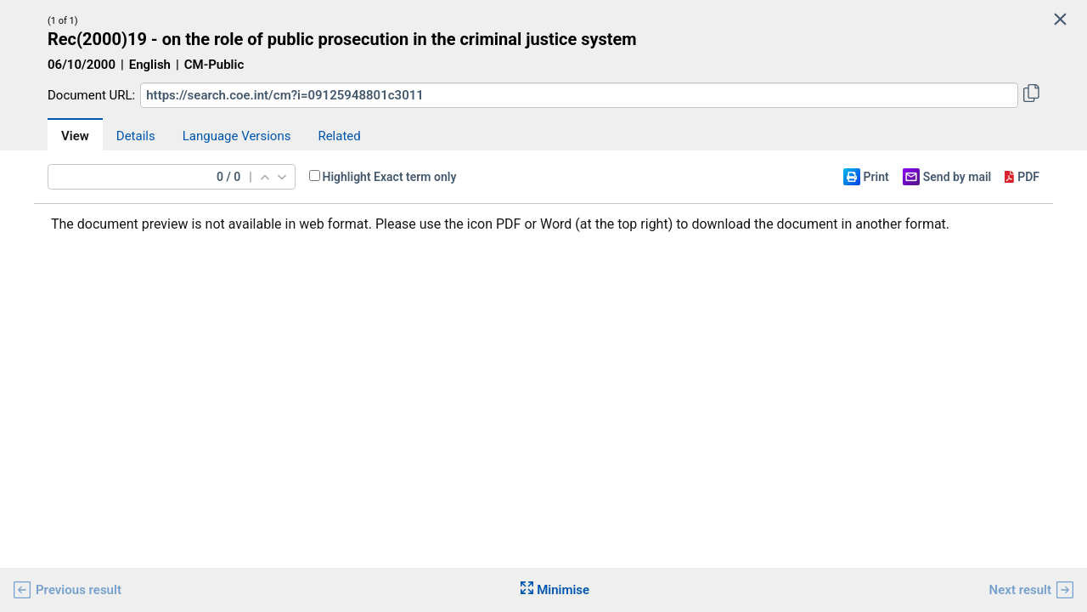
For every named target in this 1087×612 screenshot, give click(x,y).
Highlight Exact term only (390, 177)
